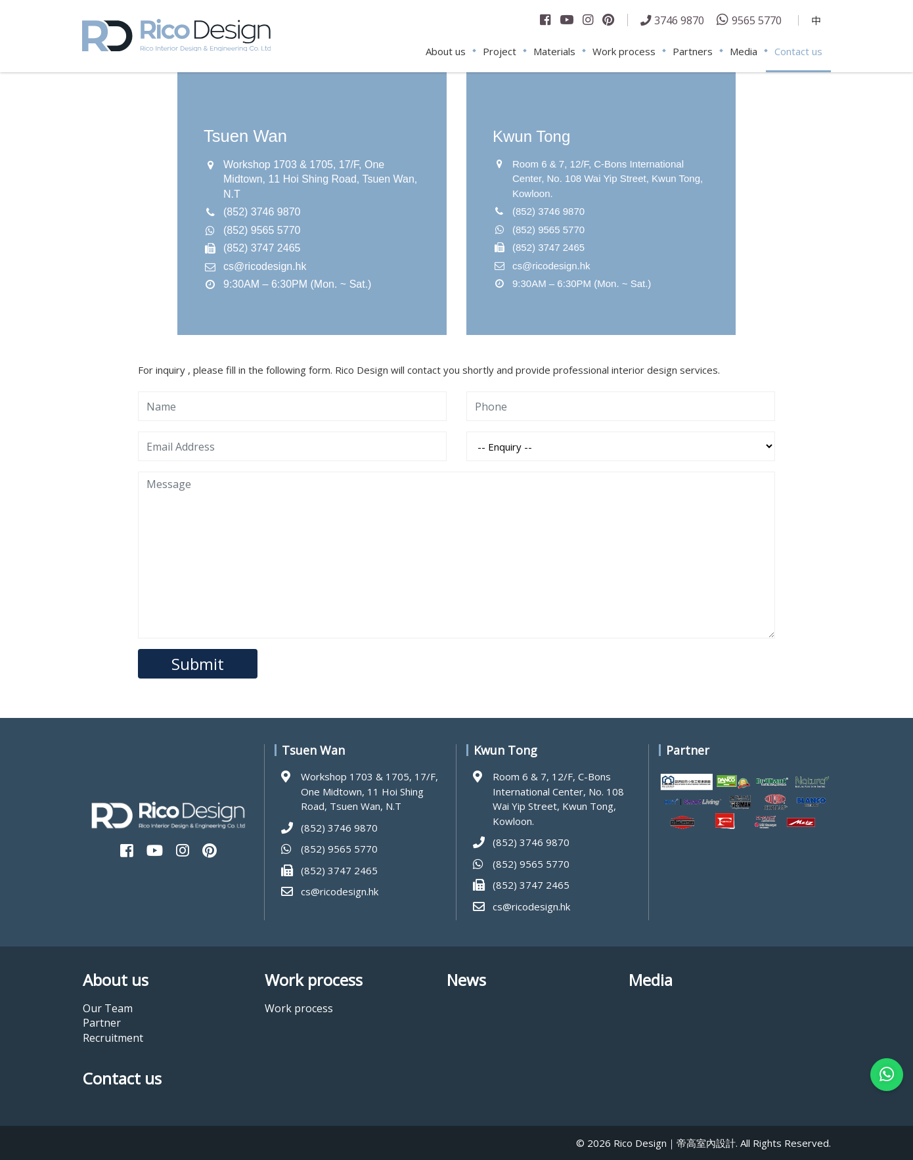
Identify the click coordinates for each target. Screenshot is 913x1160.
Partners (693, 51)
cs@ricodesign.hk (265, 266)
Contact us (798, 51)
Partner (102, 1022)
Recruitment (113, 1038)
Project (499, 51)
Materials (554, 51)
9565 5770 (757, 20)
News (466, 980)
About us (446, 51)
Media (743, 51)
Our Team (108, 1008)
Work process (624, 51)
